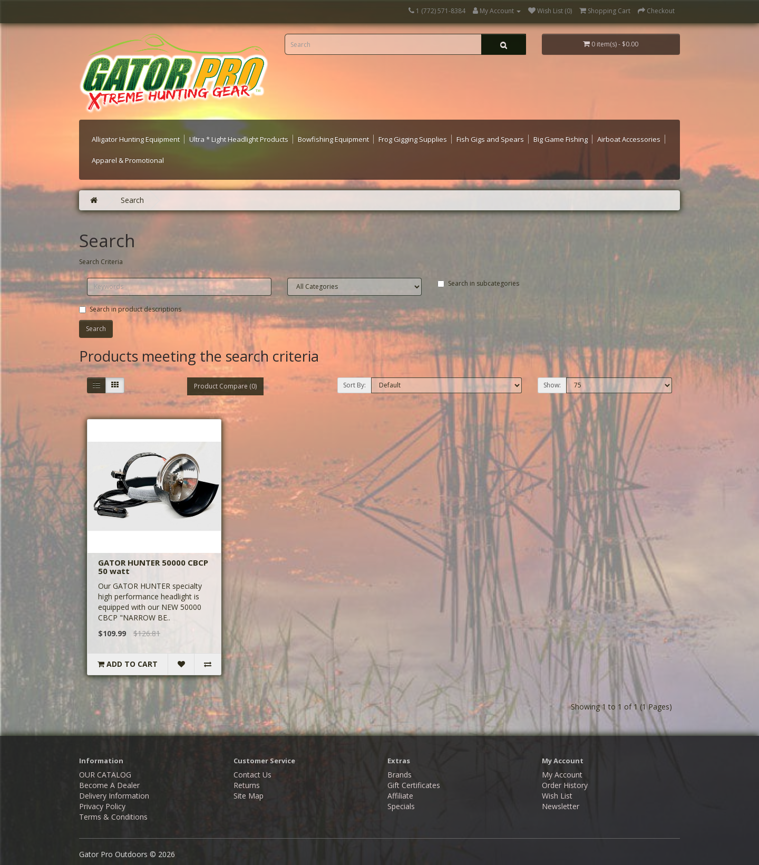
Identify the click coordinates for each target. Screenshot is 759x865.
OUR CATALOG (105, 775)
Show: (552, 385)
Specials (401, 806)
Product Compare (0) (225, 386)
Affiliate (400, 796)
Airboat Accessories (628, 139)
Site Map (248, 796)
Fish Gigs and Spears (490, 139)
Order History (565, 785)
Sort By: (354, 385)
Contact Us (252, 775)
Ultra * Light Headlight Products (238, 139)
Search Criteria (101, 261)
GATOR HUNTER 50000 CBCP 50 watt (153, 567)
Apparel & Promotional (128, 160)
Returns (246, 785)
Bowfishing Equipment (333, 139)
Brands (399, 775)
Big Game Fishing (560, 139)
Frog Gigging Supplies (412, 139)
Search (132, 200)
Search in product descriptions (130, 309)
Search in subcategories (478, 283)
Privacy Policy (102, 806)
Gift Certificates (413, 785)
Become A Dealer (109, 785)
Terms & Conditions (113, 817)
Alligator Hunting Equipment (136, 139)
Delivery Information (114, 796)
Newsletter (560, 806)
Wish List (557, 796)
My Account (562, 775)
